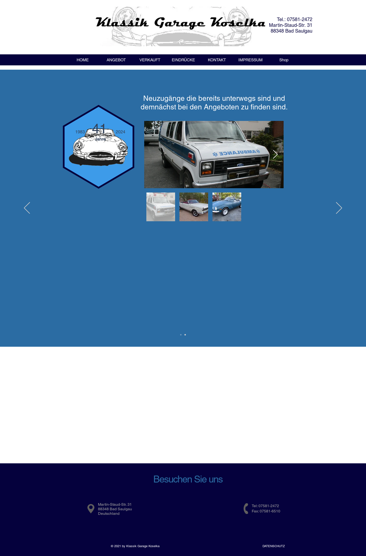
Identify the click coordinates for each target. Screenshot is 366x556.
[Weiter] (339, 208)
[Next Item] (275, 154)
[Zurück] (27, 208)
